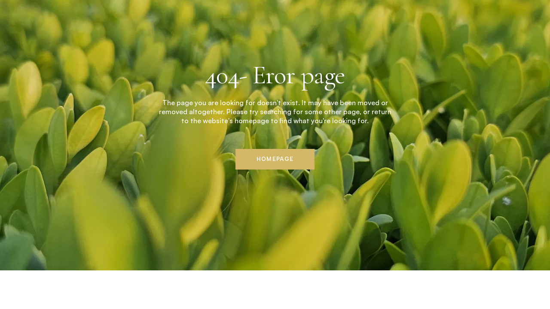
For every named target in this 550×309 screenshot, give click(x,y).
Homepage (275, 159)
